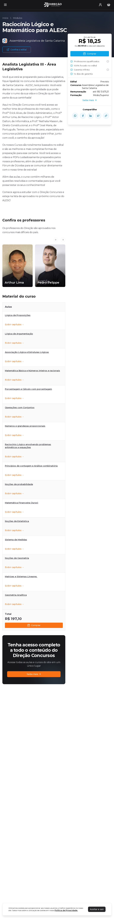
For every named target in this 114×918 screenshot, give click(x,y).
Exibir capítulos (14, 324)
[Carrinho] (109, 5)
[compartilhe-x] (98, 116)
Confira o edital (17, 49)
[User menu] (100, 5)
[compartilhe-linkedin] (91, 116)
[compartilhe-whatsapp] (75, 116)
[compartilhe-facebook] (83, 116)
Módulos (17, 18)
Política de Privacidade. (66, 910)
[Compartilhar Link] (106, 116)
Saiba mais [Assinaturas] (34, 674)
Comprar (33, 625)
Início (5, 18)
